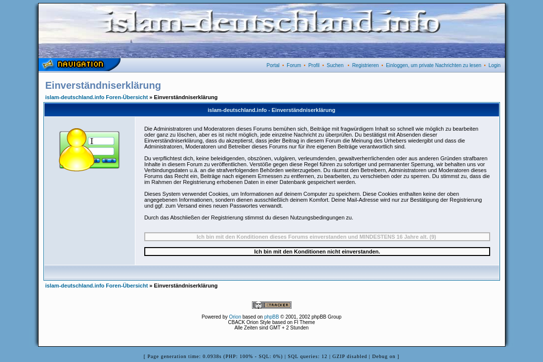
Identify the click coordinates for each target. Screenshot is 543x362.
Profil (314, 65)
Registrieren (365, 65)
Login (495, 65)
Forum (294, 65)
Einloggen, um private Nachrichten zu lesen (433, 65)
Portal (273, 65)
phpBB (271, 317)
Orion (235, 317)
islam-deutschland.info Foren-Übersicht (96, 97)
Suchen (335, 65)
